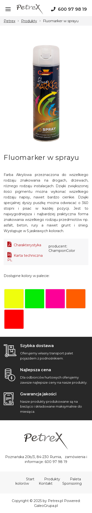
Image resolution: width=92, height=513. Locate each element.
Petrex (9, 21)
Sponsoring (72, 483)
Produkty (29, 21)
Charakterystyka (24, 245)
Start (30, 479)
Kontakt (46, 483)
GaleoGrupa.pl (46, 505)
